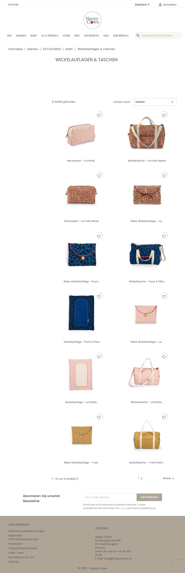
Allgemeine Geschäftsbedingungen (23, 537)
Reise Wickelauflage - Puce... (82, 281)
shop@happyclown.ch (118, 558)
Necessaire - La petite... (81, 161)
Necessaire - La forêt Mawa (81, 221)
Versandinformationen (22, 548)
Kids (77, 35)
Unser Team (16, 553)
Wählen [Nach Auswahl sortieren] (155, 102)
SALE (106, 35)
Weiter (169, 478)
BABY (34, 35)
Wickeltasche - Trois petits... (146, 462)
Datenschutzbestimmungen (26, 531)
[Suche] (158, 35)
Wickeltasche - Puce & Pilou (146, 281)
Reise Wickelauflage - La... (147, 221)
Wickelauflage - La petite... (81, 402)
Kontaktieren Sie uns (21, 557)
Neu (9, 35)
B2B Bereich (120, 35)
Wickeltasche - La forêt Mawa (147, 161)
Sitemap (13, 562)
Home (66, 35)
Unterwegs (91, 35)
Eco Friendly (50, 35)
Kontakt (13, 4)
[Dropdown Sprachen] (143, 5)
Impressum (15, 544)
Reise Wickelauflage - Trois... (82, 462)
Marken (21, 35)
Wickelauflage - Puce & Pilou (82, 342)
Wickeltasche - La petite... (147, 402)
